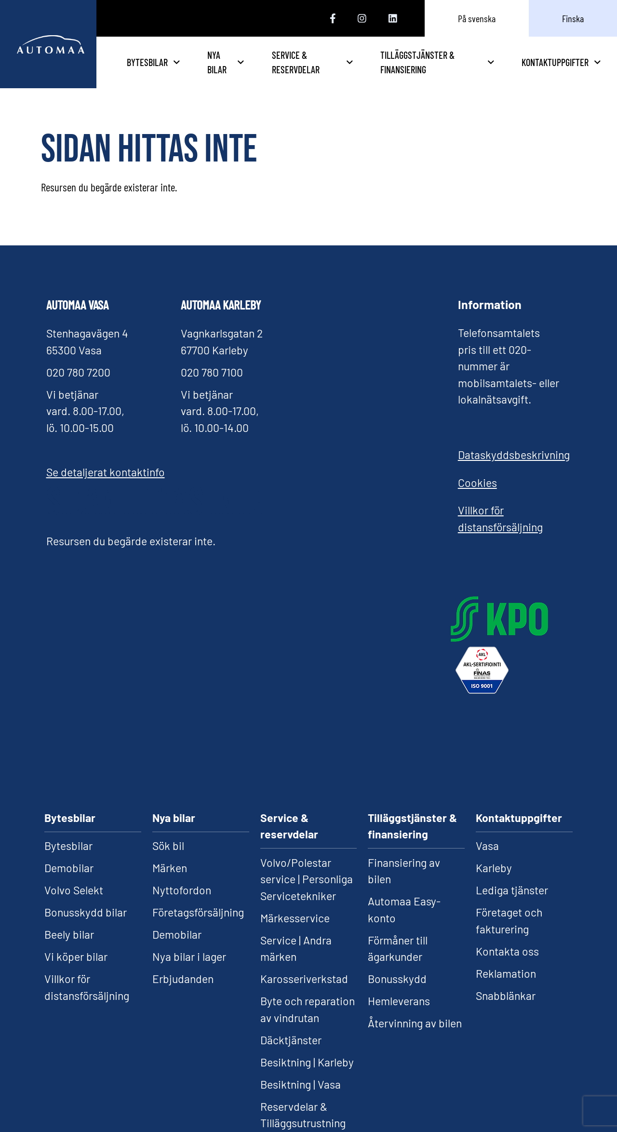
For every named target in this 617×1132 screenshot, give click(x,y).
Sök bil (168, 845)
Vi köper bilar (75, 956)
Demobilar (69, 868)
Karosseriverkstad (304, 978)
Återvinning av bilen (415, 1023)
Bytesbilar (215, 62)
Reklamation (506, 973)
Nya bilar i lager (189, 956)
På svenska (477, 18)
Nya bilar (285, 62)
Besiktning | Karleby (307, 1062)
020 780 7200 (78, 372)
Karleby (494, 868)
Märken (169, 868)
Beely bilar (69, 934)
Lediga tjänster (512, 890)
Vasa (487, 845)
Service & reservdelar (358, 62)
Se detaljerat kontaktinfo (105, 472)
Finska (573, 18)
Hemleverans (399, 1001)
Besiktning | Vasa (300, 1084)
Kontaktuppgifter (561, 62)
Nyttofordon (181, 890)
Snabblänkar (506, 995)
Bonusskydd (397, 978)
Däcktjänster (291, 1040)
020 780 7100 (212, 372)
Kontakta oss (507, 951)
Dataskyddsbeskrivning (514, 454)
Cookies (477, 482)
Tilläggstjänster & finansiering (455, 62)
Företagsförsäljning (198, 912)
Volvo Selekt (73, 890)
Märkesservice (295, 918)
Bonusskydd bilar (85, 912)
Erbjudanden (183, 978)
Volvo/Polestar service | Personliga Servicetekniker (306, 879)
